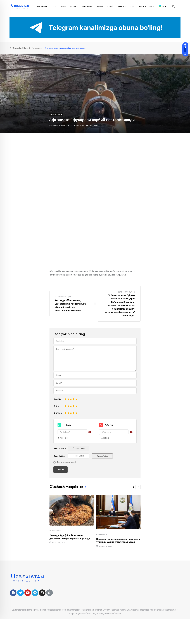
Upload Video (59, 456)
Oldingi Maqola (65, 297)
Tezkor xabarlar (145, 6)
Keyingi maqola (125, 292)
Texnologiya (87, 6)
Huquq (63, 6)
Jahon (53, 6)
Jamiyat (120, 6)
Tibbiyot (99, 6)
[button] (133, 487)
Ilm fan (73, 6)
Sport (132, 6)
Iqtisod (110, 6)
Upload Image (59, 448)
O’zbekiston (42, 6)
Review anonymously (67, 462)
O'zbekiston (55, 531)
